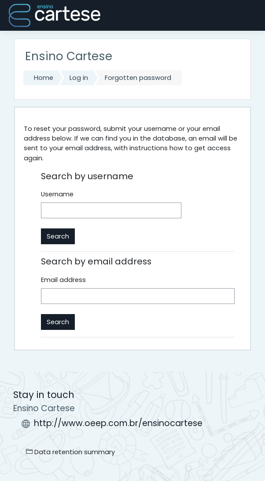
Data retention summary (70, 452)
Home (43, 77)
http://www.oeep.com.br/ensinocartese (118, 423)
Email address (63, 279)
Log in (79, 77)
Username (57, 194)
